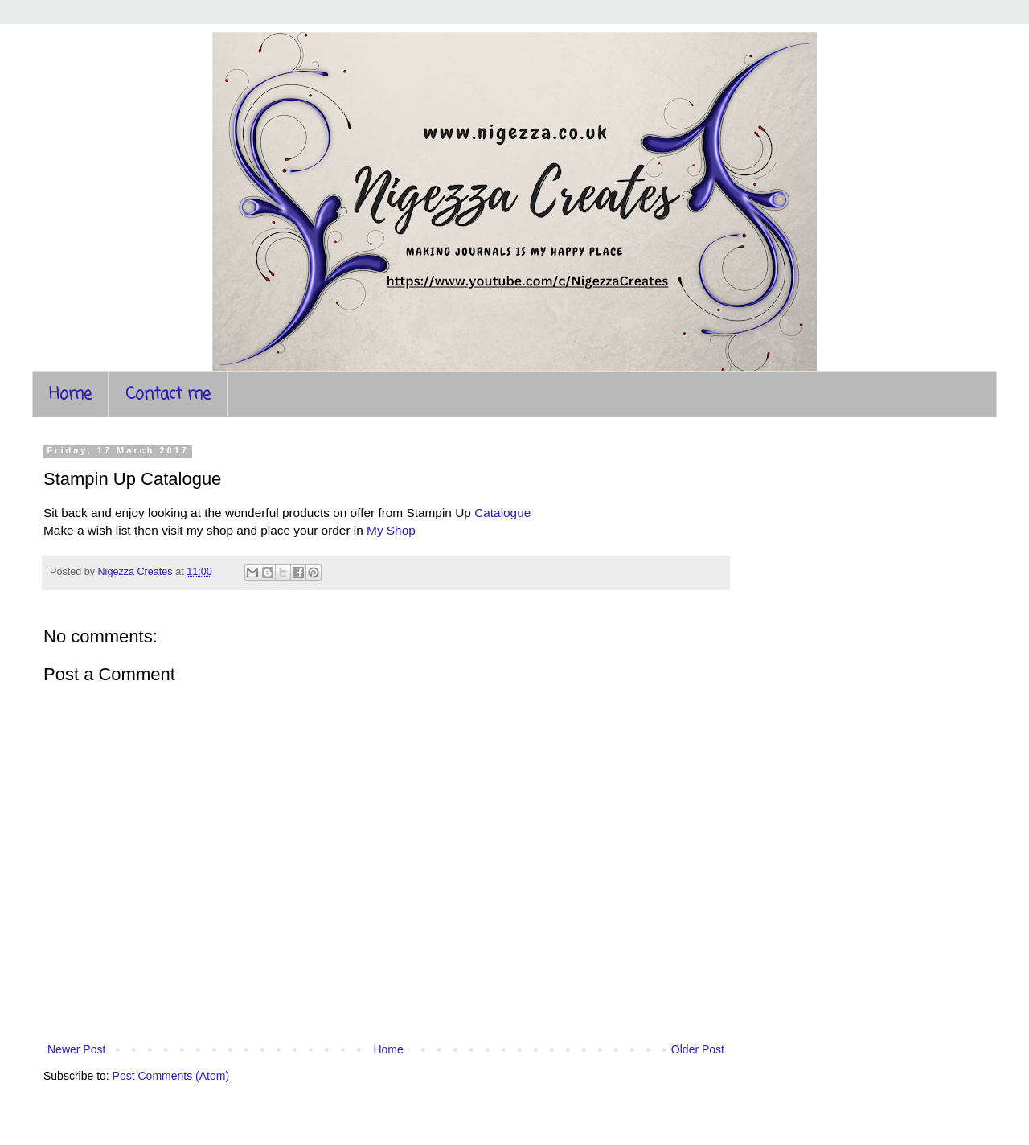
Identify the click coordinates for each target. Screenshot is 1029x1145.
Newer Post (76, 1049)
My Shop (391, 530)
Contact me (168, 394)
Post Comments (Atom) (171, 1075)
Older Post (697, 1049)
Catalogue (502, 512)
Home (70, 394)
